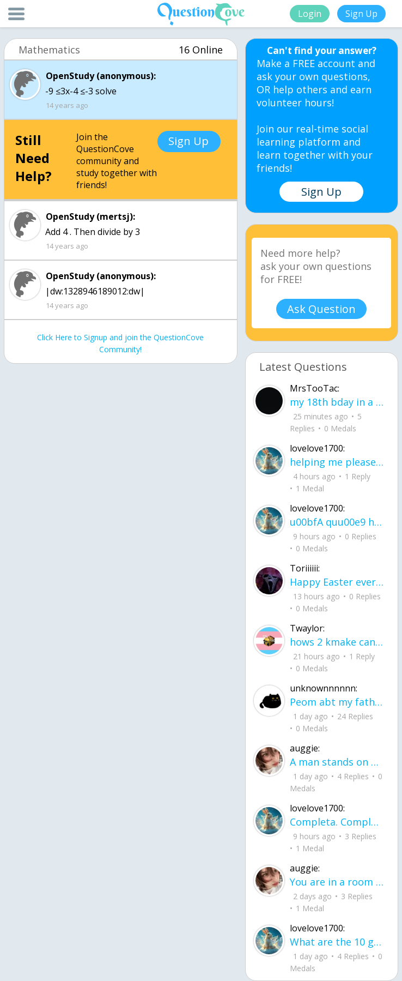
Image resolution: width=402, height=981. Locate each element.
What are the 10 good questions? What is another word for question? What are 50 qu (336, 941)
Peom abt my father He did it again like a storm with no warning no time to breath (336, 701)
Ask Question (321, 309)
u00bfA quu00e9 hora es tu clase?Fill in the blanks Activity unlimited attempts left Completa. (336, 521)
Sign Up (361, 14)
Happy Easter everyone (336, 581)
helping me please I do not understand (336, 461)
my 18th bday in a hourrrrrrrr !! (336, 401)
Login (309, 14)
